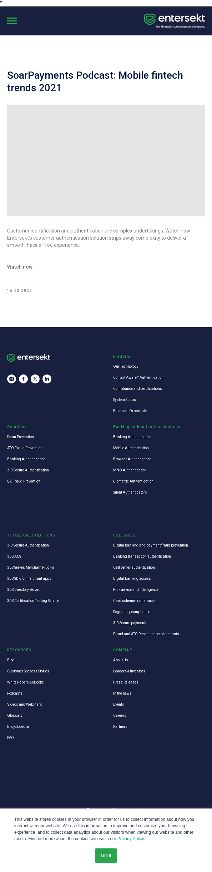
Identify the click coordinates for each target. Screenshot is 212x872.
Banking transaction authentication (142, 556)
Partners (120, 727)
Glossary (14, 715)
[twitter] (35, 378)
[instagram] (11, 378)
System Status (124, 400)
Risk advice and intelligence (135, 590)
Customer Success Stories (28, 671)
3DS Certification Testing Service (33, 601)
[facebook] (23, 378)
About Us (120, 660)
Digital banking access (132, 578)
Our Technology (125, 366)
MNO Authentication (130, 470)
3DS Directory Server (23, 590)
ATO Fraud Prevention (24, 448)
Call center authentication (134, 567)
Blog (11, 660)
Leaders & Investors (129, 671)
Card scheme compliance (134, 601)
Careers (119, 715)
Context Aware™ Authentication (138, 377)
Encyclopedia (18, 727)
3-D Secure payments (130, 623)
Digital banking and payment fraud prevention (150, 545)
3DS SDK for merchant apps (29, 578)
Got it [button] (106, 855)
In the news (122, 693)
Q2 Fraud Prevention (23, 481)
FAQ (10, 738)
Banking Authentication (26, 459)
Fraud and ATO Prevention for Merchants (146, 634)
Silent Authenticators (130, 492)
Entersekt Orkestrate (130, 411)
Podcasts (14, 693)
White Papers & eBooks (25, 682)
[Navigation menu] (12, 21)
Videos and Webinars (24, 704)
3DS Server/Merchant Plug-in (30, 567)
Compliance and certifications (137, 389)
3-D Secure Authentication (28, 470)
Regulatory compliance (131, 612)
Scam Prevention (20, 437)
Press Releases (125, 682)
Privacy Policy (130, 838)
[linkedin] (46, 378)
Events (118, 704)
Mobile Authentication (131, 448)
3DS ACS (14, 556)
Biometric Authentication (133, 481)
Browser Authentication (132, 459)
